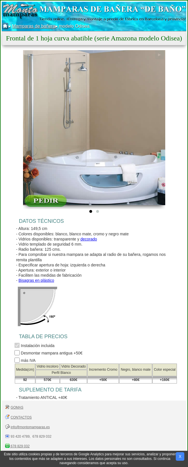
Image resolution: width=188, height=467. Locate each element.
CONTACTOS (21, 417)
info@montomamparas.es (30, 427)
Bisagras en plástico (36, 280)
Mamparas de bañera (33, 26)
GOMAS (17, 407)
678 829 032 (20, 446)
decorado (88, 239)
